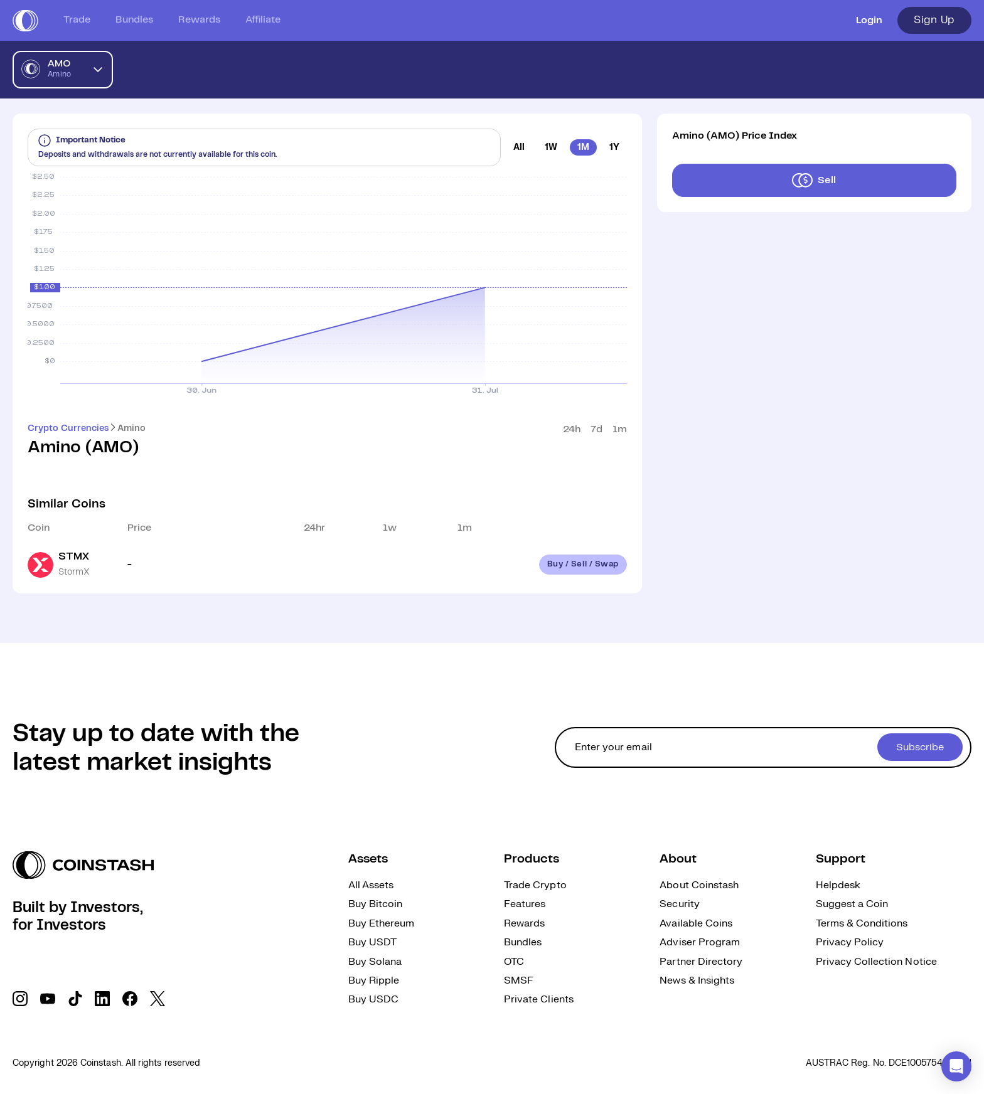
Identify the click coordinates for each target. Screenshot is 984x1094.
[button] (956, 1066)
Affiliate (263, 19)
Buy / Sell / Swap (583, 564)
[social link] (20, 998)
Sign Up (934, 20)
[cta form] (763, 747)
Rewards (199, 19)
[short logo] (25, 20)
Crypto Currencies (68, 428)
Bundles (134, 19)
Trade (76, 19)
